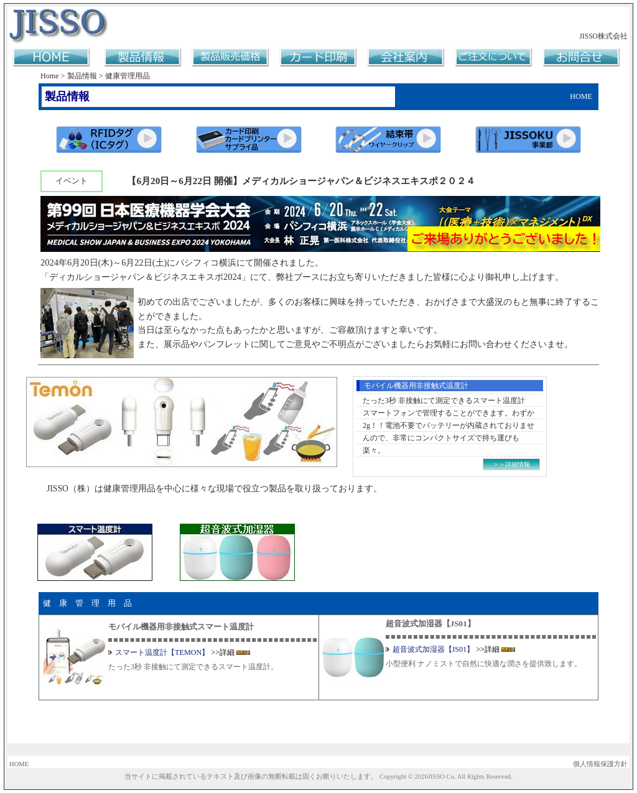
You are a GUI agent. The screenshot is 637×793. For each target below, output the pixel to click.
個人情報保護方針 (600, 764)
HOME (19, 764)
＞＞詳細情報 (511, 464)
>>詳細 (223, 652)
